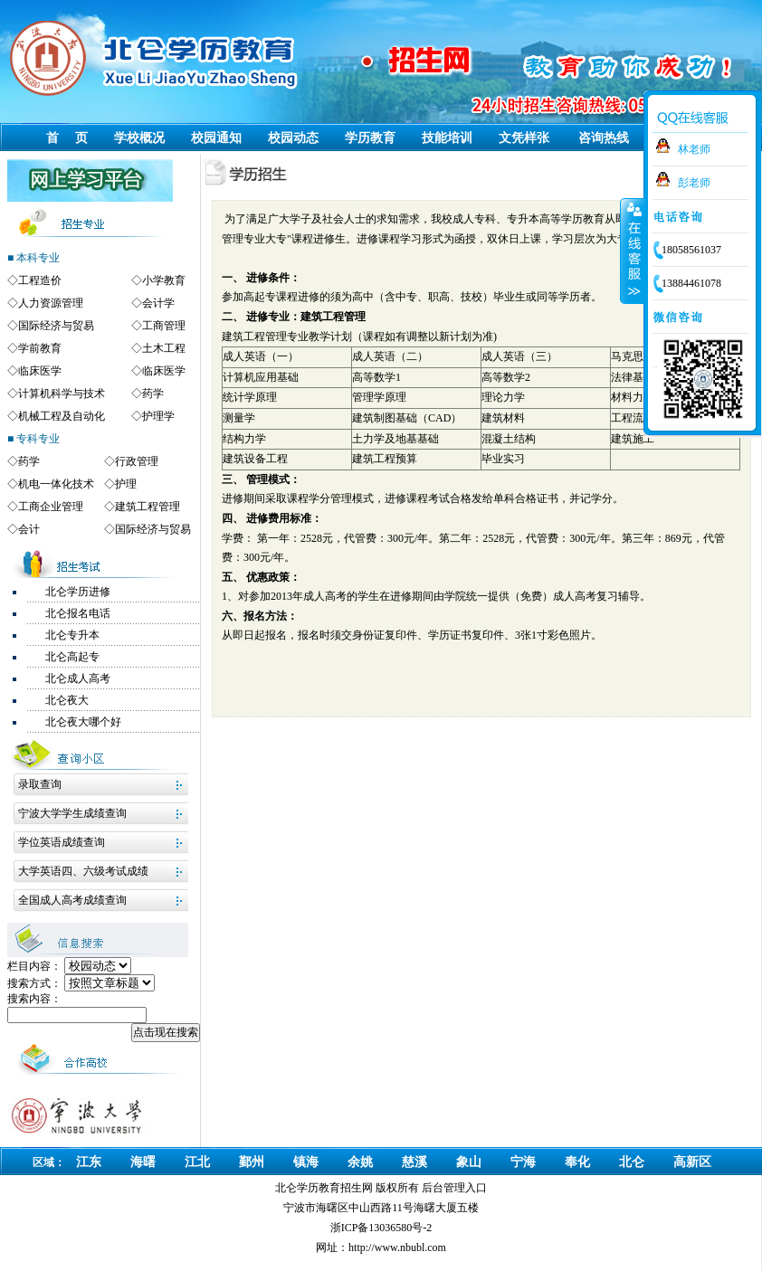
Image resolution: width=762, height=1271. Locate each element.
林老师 (694, 149)
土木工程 (164, 348)
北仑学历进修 (77, 591)
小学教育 (164, 280)
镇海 (306, 1162)
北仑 (631, 1162)
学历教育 (370, 138)
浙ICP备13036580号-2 (381, 1227)
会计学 (158, 303)
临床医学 (40, 371)
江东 (88, 1162)
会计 (29, 529)
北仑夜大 (67, 700)
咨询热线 (603, 138)
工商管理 (164, 325)
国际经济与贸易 (56, 325)
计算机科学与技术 (61, 393)
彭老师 (694, 182)
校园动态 (293, 138)
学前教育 (40, 348)
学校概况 (139, 138)
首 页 (67, 138)
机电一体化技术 (56, 484)
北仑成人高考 (77, 678)
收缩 (632, 250)
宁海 (523, 1162)
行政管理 (136, 461)
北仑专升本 (72, 635)
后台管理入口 (454, 1187)
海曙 (143, 1162)
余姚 (360, 1162)
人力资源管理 (50, 303)
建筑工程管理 (147, 506)
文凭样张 (524, 138)
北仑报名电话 (77, 613)
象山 (468, 1162)
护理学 (158, 416)
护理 (126, 484)
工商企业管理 (50, 506)
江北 (197, 1162)
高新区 (692, 1162)
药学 (153, 393)
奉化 (577, 1162)
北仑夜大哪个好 (83, 722)
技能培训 (447, 138)
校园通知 (216, 138)
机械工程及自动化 (61, 416)
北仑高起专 (72, 656)
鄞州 (251, 1162)
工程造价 (40, 280)
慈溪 (414, 1162)
